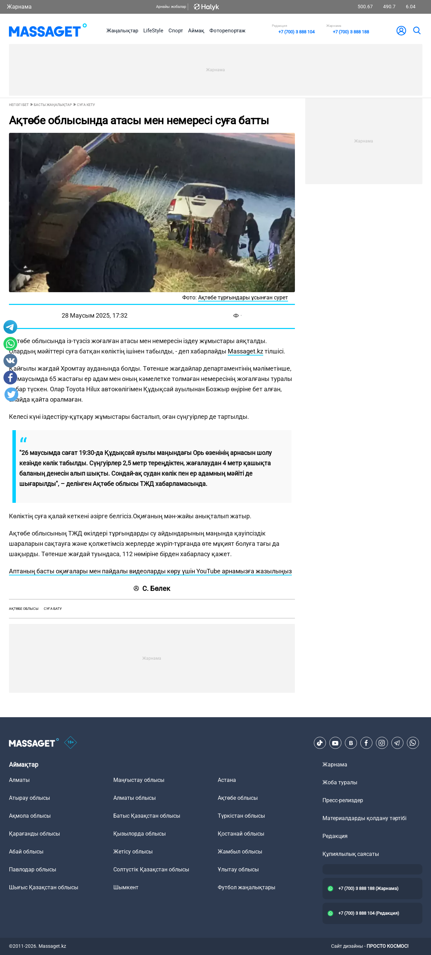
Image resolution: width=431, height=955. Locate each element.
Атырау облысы (29, 798)
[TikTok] (319, 743)
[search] (416, 30)
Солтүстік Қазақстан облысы (151, 869)
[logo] (48, 30)
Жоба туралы (339, 782)
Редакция (335, 836)
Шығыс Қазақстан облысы (43, 887)
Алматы (19, 780)
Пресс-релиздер (342, 800)
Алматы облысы (134, 798)
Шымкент (125, 887)
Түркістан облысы (241, 816)
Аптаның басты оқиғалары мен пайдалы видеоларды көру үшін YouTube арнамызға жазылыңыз (150, 571)
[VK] (350, 743)
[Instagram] (381, 743)
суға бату (53, 609)
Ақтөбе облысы (24, 609)
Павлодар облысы (32, 869)
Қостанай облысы (241, 833)
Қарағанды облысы (34, 833)
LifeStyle (153, 31)
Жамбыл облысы (240, 851)
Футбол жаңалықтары (246, 887)
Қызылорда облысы (139, 833)
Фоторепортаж (227, 31)
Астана (227, 780)
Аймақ (196, 31)
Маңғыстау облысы (138, 780)
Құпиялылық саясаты (350, 854)
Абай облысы (26, 851)
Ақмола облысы (30, 816)
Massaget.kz (245, 351)
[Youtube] (335, 743)
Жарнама (19, 6)
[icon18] (70, 743)
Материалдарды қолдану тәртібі (364, 818)
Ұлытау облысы (238, 869)
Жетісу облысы (133, 851)
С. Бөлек (152, 588)
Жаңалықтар (122, 31)
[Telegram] (397, 743)
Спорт (175, 31)
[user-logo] (401, 30)
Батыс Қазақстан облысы (146, 816)
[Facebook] (366, 743)
